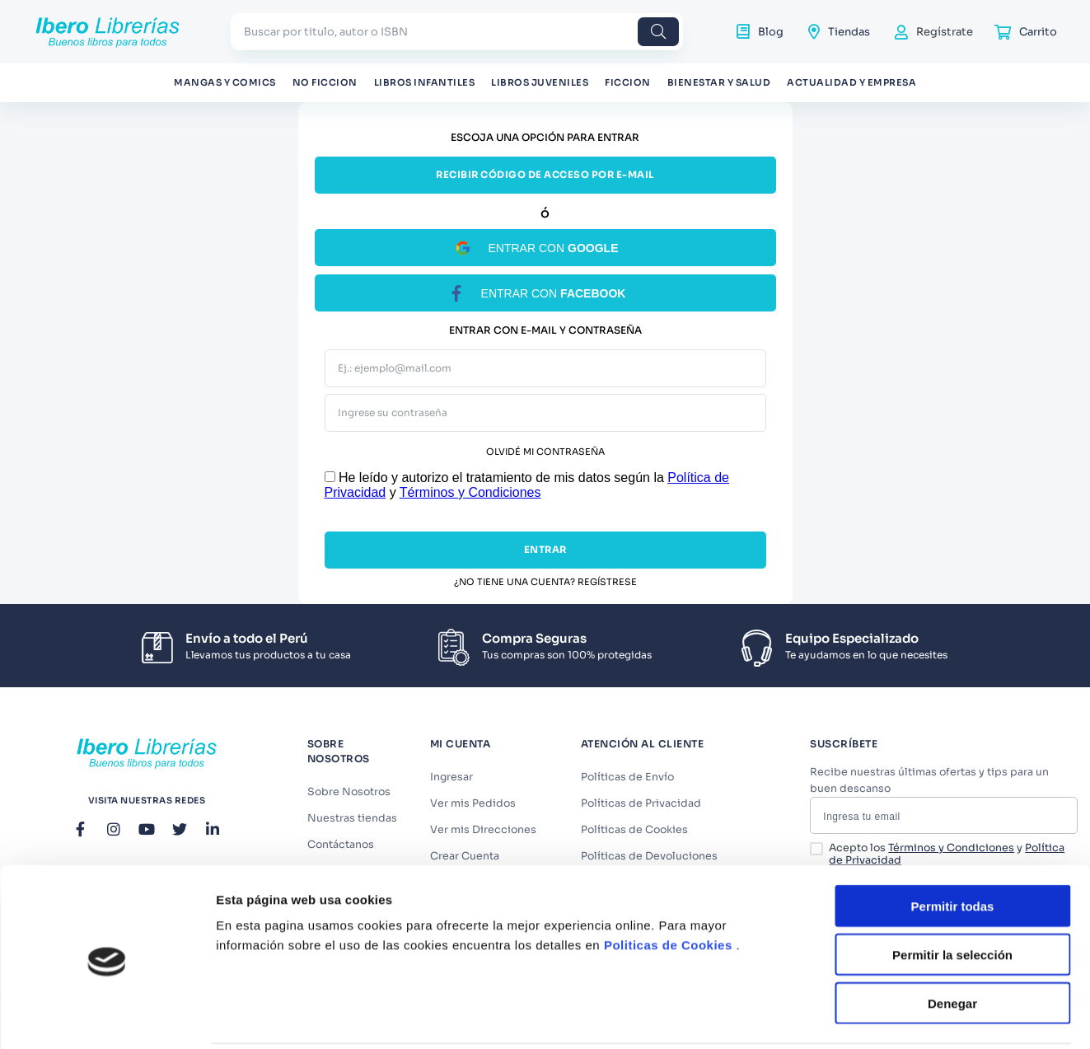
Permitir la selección (952, 895)
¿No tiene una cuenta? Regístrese (545, 582)
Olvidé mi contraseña (545, 452)
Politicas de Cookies (668, 885)
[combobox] (457, 31)
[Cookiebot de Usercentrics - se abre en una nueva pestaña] (107, 1017)
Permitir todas (952, 847)
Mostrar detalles (892, 1016)
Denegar (952, 944)
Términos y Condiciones (470, 492)
